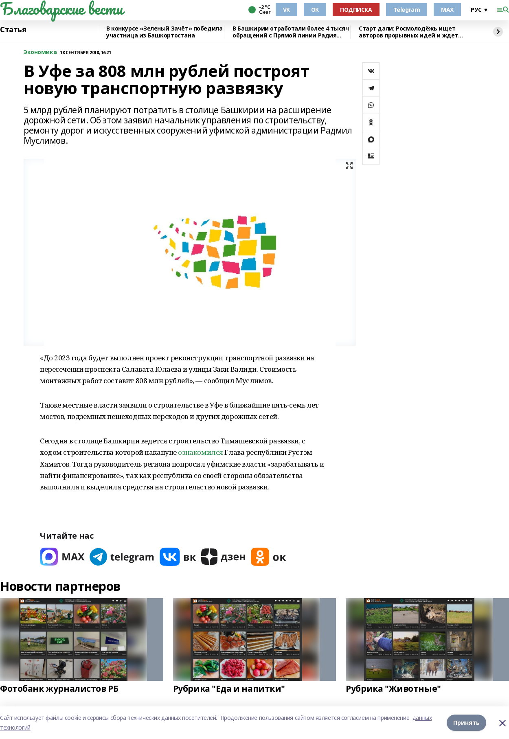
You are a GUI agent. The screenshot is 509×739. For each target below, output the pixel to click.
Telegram (406, 9)
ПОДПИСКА (356, 9)
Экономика (40, 52)
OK (315, 9)
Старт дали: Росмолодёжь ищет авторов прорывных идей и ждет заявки (408, 32)
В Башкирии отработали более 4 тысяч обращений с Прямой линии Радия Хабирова (291, 32)
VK (286, 9)
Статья (13, 29)
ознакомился (200, 452)
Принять (466, 722)
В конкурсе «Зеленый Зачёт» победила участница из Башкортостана (164, 32)
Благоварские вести (61, 8)
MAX (447, 9)
